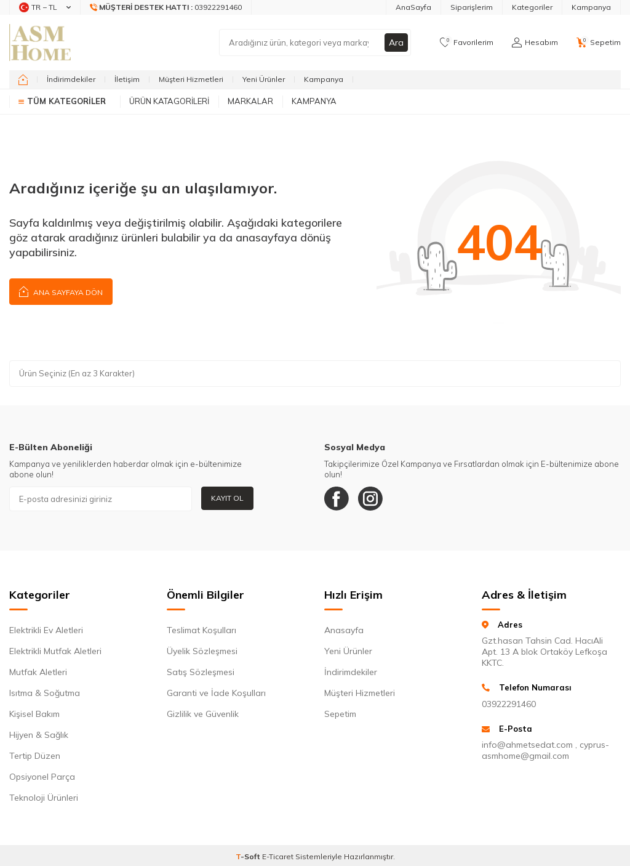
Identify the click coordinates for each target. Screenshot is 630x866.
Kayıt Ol (227, 498)
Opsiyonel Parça (42, 776)
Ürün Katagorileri (169, 101)
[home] (23, 79)
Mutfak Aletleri (38, 672)
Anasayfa (344, 630)
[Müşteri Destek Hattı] (166, 7)
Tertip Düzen (34, 755)
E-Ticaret (277, 856)
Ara (396, 42)
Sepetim (340, 713)
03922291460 (509, 704)
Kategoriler (532, 7)
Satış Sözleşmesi (200, 672)
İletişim (127, 79)
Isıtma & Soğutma (44, 692)
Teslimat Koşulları (201, 630)
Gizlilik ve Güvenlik (203, 713)
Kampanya (591, 7)
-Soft (249, 856)
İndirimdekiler (71, 79)
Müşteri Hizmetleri (191, 79)
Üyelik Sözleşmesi (202, 651)
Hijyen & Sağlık (38, 734)
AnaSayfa (413, 7)
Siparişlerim (471, 7)
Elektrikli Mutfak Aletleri (55, 651)
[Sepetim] (598, 42)
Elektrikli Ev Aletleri (46, 630)
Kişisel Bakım (34, 713)
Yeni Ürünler (263, 79)
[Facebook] (336, 499)
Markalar (250, 101)
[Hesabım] (535, 42)
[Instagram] (370, 499)
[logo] (40, 42)
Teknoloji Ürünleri (43, 797)
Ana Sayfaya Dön (61, 291)
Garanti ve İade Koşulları (216, 692)
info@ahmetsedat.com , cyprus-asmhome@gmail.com (545, 750)
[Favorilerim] (466, 42)
